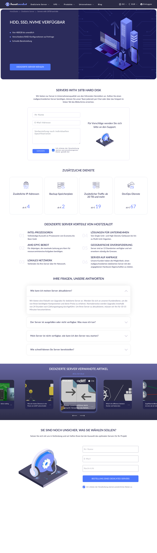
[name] (110, 449)
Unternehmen (86, 4)
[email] (110, 459)
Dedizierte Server (40, 4)
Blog (100, 4)
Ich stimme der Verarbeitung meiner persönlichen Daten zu (107, 487)
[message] (110, 468)
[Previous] (74, 415)
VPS (56, 4)
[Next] (82, 415)
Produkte (69, 4)
